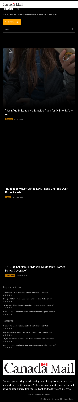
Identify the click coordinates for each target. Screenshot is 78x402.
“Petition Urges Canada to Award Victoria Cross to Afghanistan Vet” (29, 311)
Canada (9, 119)
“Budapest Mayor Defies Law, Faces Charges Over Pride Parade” (36, 191)
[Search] (72, 30)
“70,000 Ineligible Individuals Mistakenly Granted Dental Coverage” (35, 269)
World (8, 197)
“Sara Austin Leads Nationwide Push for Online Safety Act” (39, 112)
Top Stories (10, 275)
